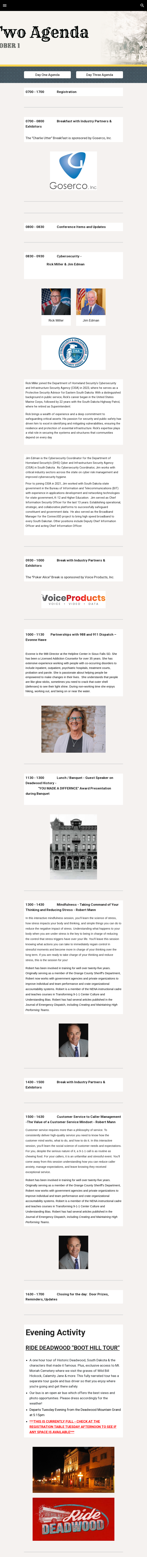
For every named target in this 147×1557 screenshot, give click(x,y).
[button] (4, 5)
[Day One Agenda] (47, 74)
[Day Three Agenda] (99, 74)
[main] (73, 92)
